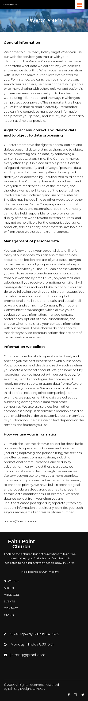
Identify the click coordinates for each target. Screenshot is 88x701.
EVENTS (9, 601)
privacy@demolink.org (21, 521)
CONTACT (11, 608)
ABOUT (9, 588)
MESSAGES (11, 594)
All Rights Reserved (29, 684)
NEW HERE (11, 581)
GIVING (9, 615)
